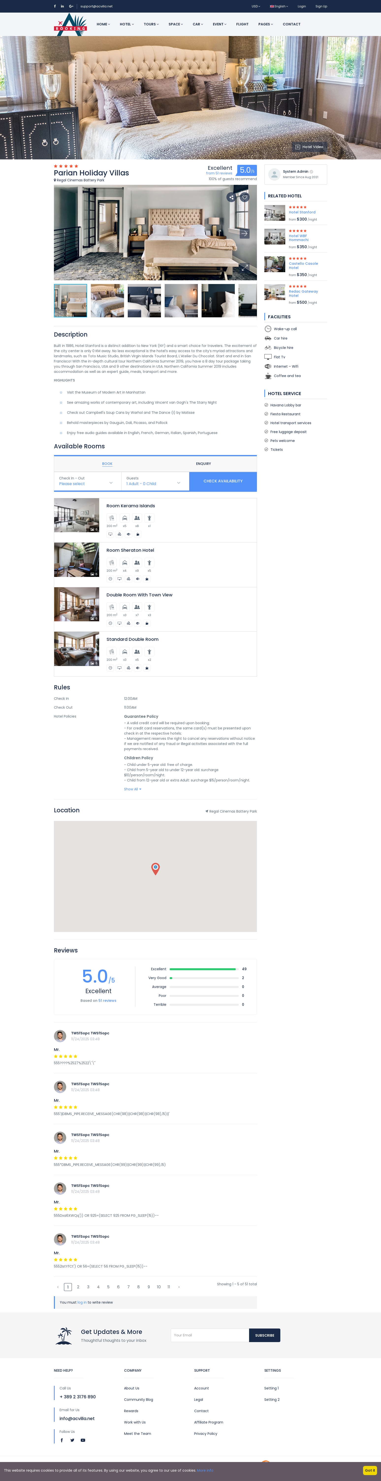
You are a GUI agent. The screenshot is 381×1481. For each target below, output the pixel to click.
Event (219, 24)
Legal (198, 1399)
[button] (245, 268)
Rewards (131, 1410)
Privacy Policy (205, 1433)
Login (302, 6)
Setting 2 (272, 1399)
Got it (370, 1470)
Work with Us (135, 1422)
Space (176, 24)
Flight (242, 24)
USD (256, 6)
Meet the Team (137, 1433)
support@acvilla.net (96, 6)
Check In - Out (72, 478)
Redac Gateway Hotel (303, 293)
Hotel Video (309, 146)
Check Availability (223, 481)
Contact (292, 24)
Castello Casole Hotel (303, 265)
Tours (151, 24)
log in (82, 1302)
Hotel (127, 24)
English (279, 6)
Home (103, 24)
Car (198, 24)
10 (159, 1287)
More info (205, 1470)
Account (201, 1388)
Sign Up (321, 6)
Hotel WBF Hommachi (298, 238)
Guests (133, 478)
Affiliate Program (208, 1422)
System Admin (295, 171)
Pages (265, 24)
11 (169, 1287)
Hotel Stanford (302, 212)
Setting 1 (271, 1388)
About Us (131, 1388)
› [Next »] (178, 1287)
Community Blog (138, 1399)
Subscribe (264, 1335)
